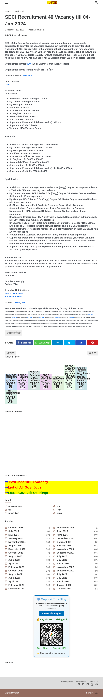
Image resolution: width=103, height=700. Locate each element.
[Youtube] (96, 687)
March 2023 (63, 566)
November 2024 (18, 545)
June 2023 (14, 563)
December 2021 (18, 591)
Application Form (14, 296)
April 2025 (63, 538)
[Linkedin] (81, 343)
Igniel (96, 696)
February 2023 (17, 570)
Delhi (7, 84)
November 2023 (66, 552)
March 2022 (63, 584)
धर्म (10, 512)
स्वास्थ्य (59, 516)
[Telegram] (58, 343)
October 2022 (16, 573)
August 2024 (16, 548)
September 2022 (66, 573)
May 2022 (62, 581)
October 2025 (16, 530)
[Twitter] (43, 343)
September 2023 (66, 556)
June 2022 (14, 581)
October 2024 (64, 545)
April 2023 (14, 566)
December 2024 (66, 541)
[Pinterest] (92, 343)
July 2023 (62, 559)
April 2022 (14, 584)
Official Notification (15, 293)
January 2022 (64, 588)
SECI (29, 64)
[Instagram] (92, 687)
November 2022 (66, 570)
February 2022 (17, 588)
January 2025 (16, 541)
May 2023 (62, 563)
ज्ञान (58, 509)
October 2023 (16, 556)
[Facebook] (24, 343)
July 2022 (62, 577)
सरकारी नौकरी (15, 333)
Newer (11, 353)
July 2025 (14, 534)
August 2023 (16, 559)
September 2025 (66, 530)
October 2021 (64, 591)
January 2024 (64, 548)
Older (92, 353)
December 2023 (18, 552)
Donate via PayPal (51, 616)
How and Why (16, 509)
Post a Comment (36, 30)
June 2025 (63, 534)
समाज (59, 512)
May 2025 (14, 538)
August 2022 (16, 577)
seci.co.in (28, 75)
